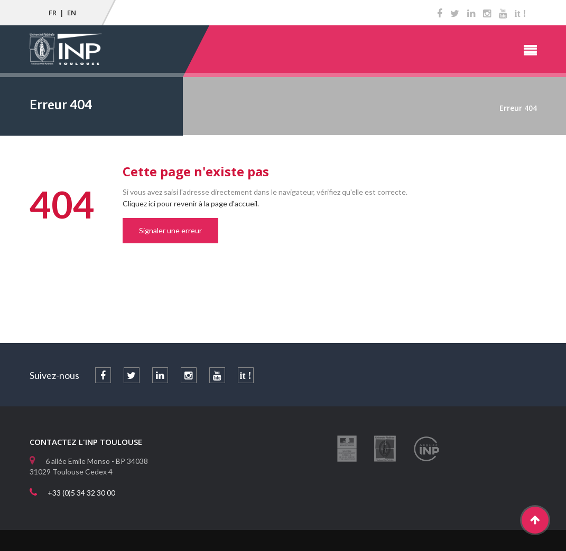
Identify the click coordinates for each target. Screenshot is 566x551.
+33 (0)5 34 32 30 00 (81, 492)
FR (53, 12)
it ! (520, 13)
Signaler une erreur (170, 230)
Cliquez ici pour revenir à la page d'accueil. (191, 203)
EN (71, 12)
